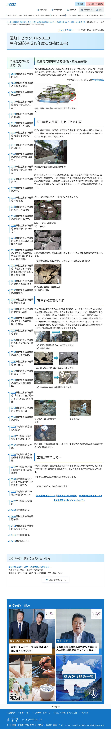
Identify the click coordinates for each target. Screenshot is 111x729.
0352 (13, 445)
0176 (13, 188)
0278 (13, 308)
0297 (13, 361)
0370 (13, 491)
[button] (95, 4)
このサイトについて (42, 712)
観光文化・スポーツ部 (28, 22)
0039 (13, 73)
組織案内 (16, 22)
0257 (13, 290)
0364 (13, 407)
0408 (13, 516)
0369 (13, 479)
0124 (13, 113)
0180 (13, 197)
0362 (13, 454)
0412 (13, 525)
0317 (13, 370)
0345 (13, 392)
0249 (13, 426)
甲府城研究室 (98, 79)
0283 (13, 318)
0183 (13, 206)
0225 (13, 250)
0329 (13, 380)
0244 (13, 280)
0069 (13, 92)
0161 (13, 178)
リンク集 (84, 712)
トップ (9, 22)
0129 (13, 132)
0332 (13, 435)
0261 (13, 299)
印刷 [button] (70, 30)
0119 (13, 101)
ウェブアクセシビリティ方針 (65, 712)
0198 (13, 225)
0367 (13, 466)
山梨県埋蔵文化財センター (46, 22)
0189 (13, 216)
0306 (13, 339)
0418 (13, 541)
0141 (13, 144)
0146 (13, 154)
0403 (13, 510)
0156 (13, 166)
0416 (13, 535)
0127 (13, 123)
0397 (13, 500)
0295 (13, 352)
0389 (13, 417)
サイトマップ (25, 712)
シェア (61, 30)
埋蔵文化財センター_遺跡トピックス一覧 (71, 22)
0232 (13, 265)
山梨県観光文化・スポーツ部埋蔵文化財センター (29, 566)
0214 (13, 237)
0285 (13, 330)
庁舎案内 (11, 712)
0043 (13, 83)
